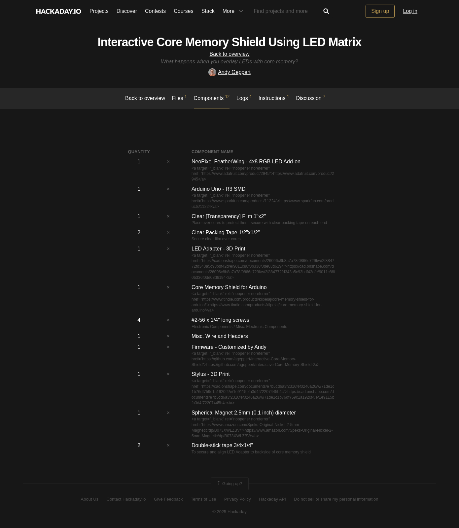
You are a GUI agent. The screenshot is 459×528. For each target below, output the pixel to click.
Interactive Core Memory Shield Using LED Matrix (229, 42)
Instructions (274, 97)
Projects (99, 11)
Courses (184, 11)
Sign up (380, 11)
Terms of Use (203, 499)
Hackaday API (272, 499)
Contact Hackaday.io (126, 499)
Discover (127, 11)
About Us (89, 499)
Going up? (229, 483)
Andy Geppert (229, 72)
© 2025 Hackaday (229, 511)
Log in (410, 11)
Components (212, 97)
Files (179, 97)
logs (244, 97)
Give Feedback (168, 499)
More (234, 11)
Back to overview (230, 54)
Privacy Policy (237, 499)
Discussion (310, 97)
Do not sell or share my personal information (336, 499)
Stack (208, 11)
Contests (155, 11)
